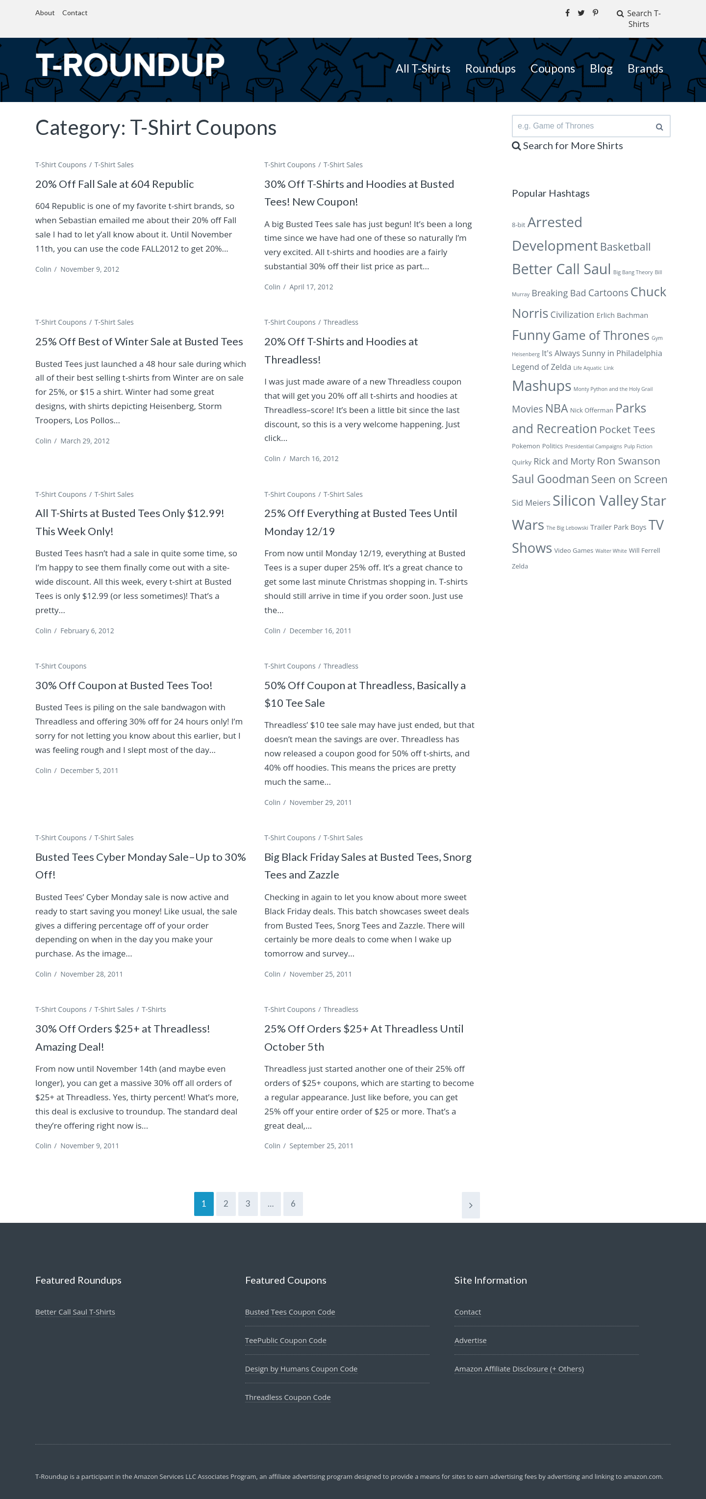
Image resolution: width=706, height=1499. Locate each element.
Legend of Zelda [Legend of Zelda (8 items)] (541, 357)
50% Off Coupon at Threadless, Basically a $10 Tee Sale (351, 681)
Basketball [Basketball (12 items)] (625, 237)
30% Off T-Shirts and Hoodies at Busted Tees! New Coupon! (354, 179)
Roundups (490, 56)
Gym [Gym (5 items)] (657, 329)
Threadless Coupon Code (291, 1385)
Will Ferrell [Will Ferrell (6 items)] (644, 541)
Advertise (471, 1327)
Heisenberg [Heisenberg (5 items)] (526, 344)
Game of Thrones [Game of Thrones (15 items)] (601, 326)
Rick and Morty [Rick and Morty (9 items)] (564, 452)
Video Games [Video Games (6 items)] (574, 541)
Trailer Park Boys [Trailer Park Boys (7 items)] (618, 518)
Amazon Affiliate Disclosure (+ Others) (523, 1356)
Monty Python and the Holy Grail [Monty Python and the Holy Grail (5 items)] (613, 380)
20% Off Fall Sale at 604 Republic (128, 171)
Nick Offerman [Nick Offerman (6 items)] (591, 400)
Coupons (552, 56)
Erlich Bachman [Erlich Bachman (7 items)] (623, 305)
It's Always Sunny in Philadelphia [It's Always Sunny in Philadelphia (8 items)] (602, 343)
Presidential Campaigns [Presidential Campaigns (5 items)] (593, 437)
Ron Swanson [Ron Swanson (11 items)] (628, 451)
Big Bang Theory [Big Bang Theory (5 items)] (633, 263)
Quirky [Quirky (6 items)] (521, 452)
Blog (601, 56)
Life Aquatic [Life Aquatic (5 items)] (587, 358)
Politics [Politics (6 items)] (552, 436)
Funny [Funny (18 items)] (531, 326)
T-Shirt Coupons (60, 152)
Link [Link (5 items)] (608, 358)
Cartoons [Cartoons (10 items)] (608, 283)
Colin (43, 256)
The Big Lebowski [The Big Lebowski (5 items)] (567, 519)
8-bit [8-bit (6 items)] (519, 215)
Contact (75, 12)
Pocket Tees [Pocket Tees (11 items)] (627, 420)
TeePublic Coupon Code (288, 1327)
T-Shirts (154, 997)
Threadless (341, 310)
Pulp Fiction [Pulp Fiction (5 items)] (638, 437)
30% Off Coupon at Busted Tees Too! (137, 672)
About (45, 12)
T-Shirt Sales (114, 152)
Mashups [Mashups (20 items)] (542, 376)
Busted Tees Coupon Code (293, 1299)
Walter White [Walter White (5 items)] (611, 541)
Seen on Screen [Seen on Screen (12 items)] (629, 470)
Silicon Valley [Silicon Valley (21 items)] (595, 491)
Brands (645, 56)
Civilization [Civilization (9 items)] (573, 305)
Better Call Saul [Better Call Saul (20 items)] (561, 259)
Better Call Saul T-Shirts (78, 1299)
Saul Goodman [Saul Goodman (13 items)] (550, 470)
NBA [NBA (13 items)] (556, 399)
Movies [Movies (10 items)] (527, 399)
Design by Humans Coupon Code (305, 1356)
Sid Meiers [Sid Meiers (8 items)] (531, 494)
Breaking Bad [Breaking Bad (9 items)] (558, 283)
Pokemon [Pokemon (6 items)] (526, 436)
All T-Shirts (423, 56)
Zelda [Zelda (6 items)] (520, 557)
